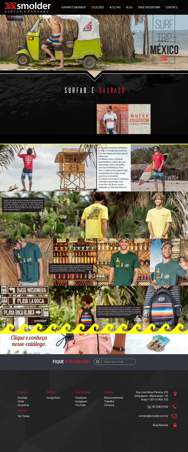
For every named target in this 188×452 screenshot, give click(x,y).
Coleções (97, 7)
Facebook (80, 397)
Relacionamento (113, 397)
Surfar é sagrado (74, 7)
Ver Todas (24, 416)
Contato (172, 7)
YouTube (80, 405)
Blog (129, 7)
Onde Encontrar (149, 7)
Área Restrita (160, 425)
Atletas (115, 7)
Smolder (23, 397)
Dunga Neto (53, 397)
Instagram (81, 401)
